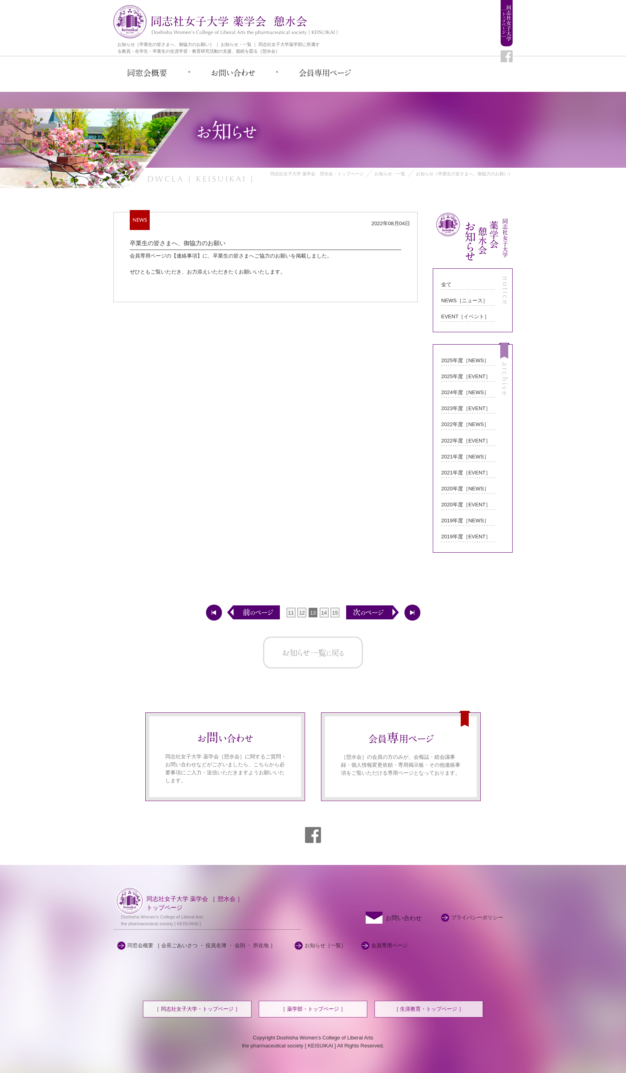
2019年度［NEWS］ (465, 521)
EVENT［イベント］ (465, 316)
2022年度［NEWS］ (465, 424)
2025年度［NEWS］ (465, 360)
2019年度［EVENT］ (466, 536)
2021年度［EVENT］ (466, 473)
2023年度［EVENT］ (466, 408)
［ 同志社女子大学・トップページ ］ (197, 1009)
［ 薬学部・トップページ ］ (312, 1009)
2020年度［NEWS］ (465, 489)
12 (302, 613)
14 (324, 613)
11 (291, 613)
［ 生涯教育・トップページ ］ (429, 1009)
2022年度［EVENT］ (466, 441)
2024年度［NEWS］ (465, 392)
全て (446, 285)
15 (335, 613)
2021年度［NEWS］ (465, 457)
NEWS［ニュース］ (464, 300)
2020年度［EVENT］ (466, 505)
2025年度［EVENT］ (466, 376)
